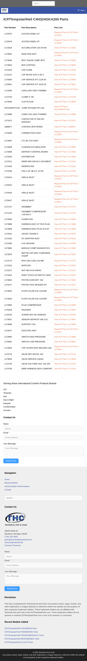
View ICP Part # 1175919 (65, 310)
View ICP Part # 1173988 (65, 224)
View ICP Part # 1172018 (65, 48)
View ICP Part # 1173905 (65, 305)
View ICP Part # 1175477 (65, 285)
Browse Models (11, 483)
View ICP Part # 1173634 (65, 280)
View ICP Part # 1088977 (65, 127)
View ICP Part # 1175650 (65, 80)
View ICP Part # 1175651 (65, 84)
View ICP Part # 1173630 (65, 60)
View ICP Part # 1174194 (65, 166)
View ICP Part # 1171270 (65, 213)
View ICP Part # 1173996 (65, 114)
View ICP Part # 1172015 (65, 234)
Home (7, 479)
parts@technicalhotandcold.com (18, 540)
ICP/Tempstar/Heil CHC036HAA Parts (21, 628)
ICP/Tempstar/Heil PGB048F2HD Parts (21, 632)
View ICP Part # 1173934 (65, 219)
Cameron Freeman (13, 545)
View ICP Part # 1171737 (65, 207)
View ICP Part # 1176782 (65, 315)
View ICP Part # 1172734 (65, 97)
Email (5, 433)
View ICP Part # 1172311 (65, 161)
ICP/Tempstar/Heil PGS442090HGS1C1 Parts (24, 635)
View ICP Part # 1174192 (65, 238)
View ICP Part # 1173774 (65, 261)
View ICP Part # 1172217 (65, 270)
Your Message (9, 444)
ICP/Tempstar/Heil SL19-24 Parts (19, 642)
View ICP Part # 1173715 (65, 354)
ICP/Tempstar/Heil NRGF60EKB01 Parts (22, 639)
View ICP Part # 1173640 (65, 102)
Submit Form (11, 461)
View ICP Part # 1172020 (65, 157)
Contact (8, 490)
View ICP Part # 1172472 (65, 120)
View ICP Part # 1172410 (65, 70)
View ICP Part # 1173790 (65, 171)
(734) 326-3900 (11, 537)
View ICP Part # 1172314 (65, 265)
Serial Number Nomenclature (17, 486)
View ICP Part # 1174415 (65, 275)
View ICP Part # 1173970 (65, 254)
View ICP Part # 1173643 (65, 65)
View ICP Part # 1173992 (65, 248)
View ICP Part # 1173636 (65, 152)
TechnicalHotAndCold (14, 542)
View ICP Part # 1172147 (65, 75)
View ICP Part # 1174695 (65, 337)
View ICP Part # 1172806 (65, 147)
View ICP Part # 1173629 (65, 359)
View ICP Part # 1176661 (65, 342)
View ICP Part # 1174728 (65, 369)
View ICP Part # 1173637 (65, 319)
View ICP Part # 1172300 (65, 243)
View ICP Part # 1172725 (65, 364)
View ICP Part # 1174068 (65, 324)
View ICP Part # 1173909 (65, 229)
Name (5, 424)
